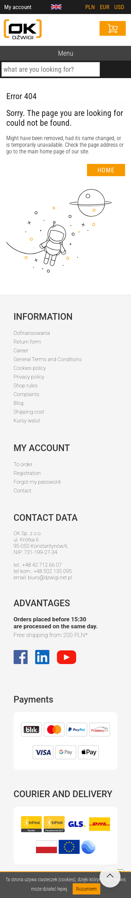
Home (106, 170)
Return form (27, 342)
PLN (90, 7)
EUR (104, 7)
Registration (27, 473)
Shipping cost (29, 412)
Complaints (26, 394)
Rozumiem (86, 889)
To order (23, 464)
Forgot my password (37, 482)
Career (21, 350)
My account (17, 7)
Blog (19, 403)
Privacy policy (29, 377)
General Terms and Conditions (48, 359)
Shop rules (25, 385)
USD (119, 7)
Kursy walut (27, 420)
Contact (22, 491)
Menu (65, 53)
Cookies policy (30, 368)
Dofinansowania (32, 333)
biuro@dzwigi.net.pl (50, 577)
